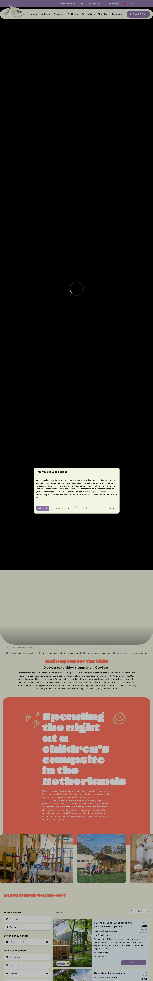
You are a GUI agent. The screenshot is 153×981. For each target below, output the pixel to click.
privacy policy (92, 491)
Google (103, 491)
